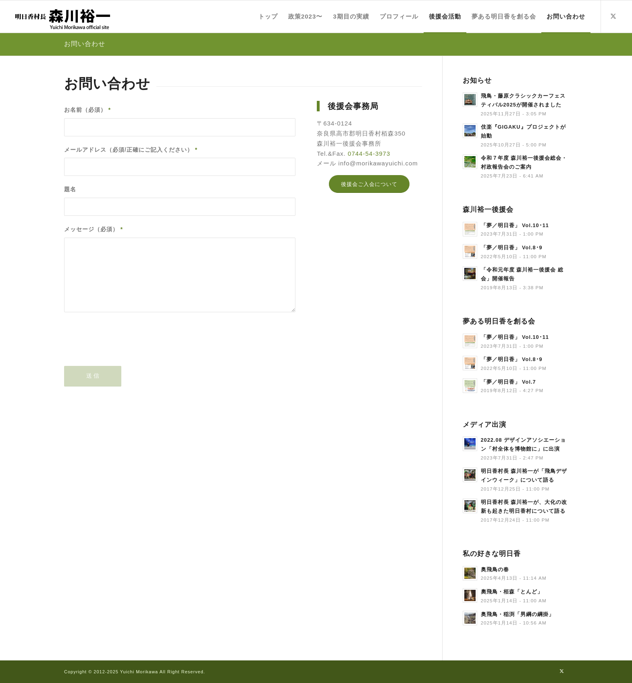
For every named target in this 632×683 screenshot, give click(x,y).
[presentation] (125, 345)
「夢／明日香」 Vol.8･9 (512, 247)
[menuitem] (268, 16)
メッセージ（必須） (93, 229)
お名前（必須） (87, 110)
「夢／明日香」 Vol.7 (508, 382)
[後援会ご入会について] (369, 184)
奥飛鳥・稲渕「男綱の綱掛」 (517, 614)
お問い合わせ (84, 43)
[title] (62, 16)
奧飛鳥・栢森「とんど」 (512, 592)
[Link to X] (613, 16)
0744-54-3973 (369, 153)
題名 (70, 189)
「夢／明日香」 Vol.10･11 (515, 225)
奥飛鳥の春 (495, 569)
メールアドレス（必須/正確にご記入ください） (131, 150)
